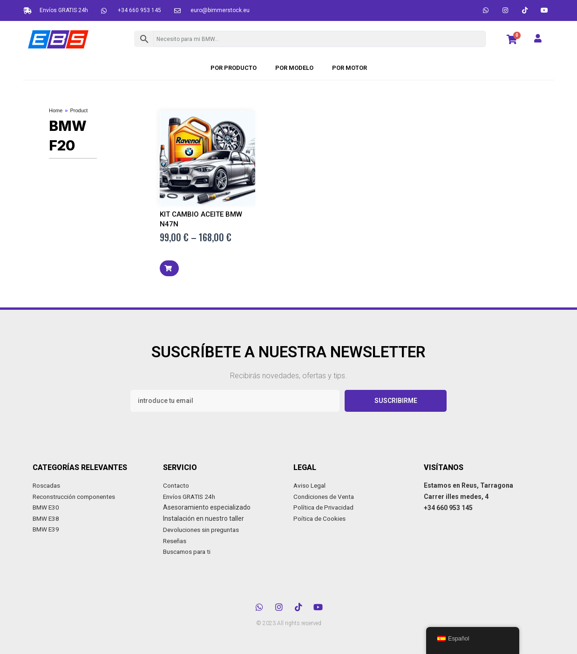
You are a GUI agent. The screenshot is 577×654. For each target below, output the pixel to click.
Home (55, 110)
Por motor (349, 67)
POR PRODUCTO (233, 67)
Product (79, 110)
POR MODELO (294, 67)
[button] (169, 268)
